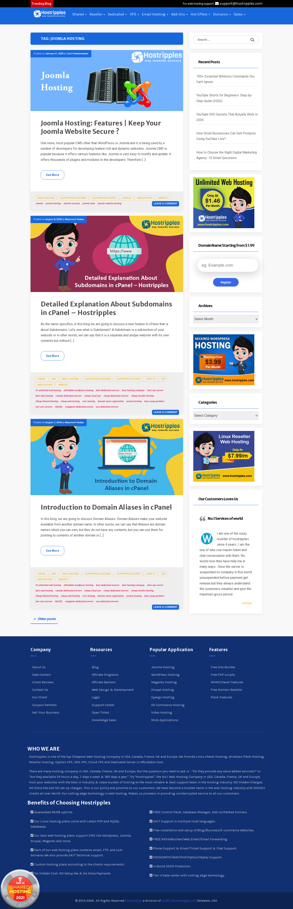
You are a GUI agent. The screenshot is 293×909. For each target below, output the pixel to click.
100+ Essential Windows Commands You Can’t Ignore (225, 79)
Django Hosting (162, 697)
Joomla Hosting (163, 667)
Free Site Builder (223, 667)
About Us (39, 667)
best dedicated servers (107, 390)
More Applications (164, 720)
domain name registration (110, 401)
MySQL (58, 406)
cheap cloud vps (92, 396)
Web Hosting (144, 198)
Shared (79, 14)
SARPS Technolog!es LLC (179, 900)
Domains (222, 14)
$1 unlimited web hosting (48, 390)
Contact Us (40, 690)
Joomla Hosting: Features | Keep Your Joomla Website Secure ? (101, 127)
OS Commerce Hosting (168, 705)
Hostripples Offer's (104, 198)
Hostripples (133, 900)
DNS (53, 379)
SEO (163, 379)
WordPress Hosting (165, 675)
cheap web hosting (70, 401)
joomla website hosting (109, 203)
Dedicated (117, 14)
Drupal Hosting (162, 690)
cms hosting (88, 401)
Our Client (39, 697)
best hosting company (133, 390)
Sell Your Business (45, 712)
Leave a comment (165, 203)
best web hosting (44, 396)
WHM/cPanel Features (227, 682)
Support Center (103, 705)
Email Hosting (155, 14)
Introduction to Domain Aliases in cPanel (106, 507)
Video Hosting (161, 712)
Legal (96, 697)
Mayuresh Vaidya (74, 219)
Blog (95, 667)
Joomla (126, 198)
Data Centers (41, 675)
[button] (50, 13)
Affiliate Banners (104, 682)
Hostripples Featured (73, 198)
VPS (134, 14)
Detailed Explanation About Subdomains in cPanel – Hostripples (106, 308)
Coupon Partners (44, 705)
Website (162, 198)
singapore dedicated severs (79, 406)
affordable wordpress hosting (78, 390)
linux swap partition (154, 401)
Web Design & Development (113, 690)
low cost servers (43, 406)
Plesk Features (221, 697)
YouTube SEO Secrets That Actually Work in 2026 (227, 117)
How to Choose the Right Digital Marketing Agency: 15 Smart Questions (226, 155)
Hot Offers (200, 14)
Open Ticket (100, 712)
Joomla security (71, 203)
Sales (239, 14)
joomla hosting (53, 203)
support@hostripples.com (238, 3)
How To (150, 379)
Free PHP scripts (223, 675)
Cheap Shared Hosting (46, 401)
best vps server (155, 390)
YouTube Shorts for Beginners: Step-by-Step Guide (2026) (224, 98)
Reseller (97, 14)
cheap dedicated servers (115, 396)
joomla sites (88, 203)
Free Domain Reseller (226, 690)
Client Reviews (43, 682)
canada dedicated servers (68, 396)
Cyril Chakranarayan (77, 53)
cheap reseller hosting (142, 396)
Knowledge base (104, 720)
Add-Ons (179, 14)
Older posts (47, 619)
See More (52, 175)
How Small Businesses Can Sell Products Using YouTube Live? (226, 136)
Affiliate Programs (105, 675)
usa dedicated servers (107, 406)
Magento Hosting (164, 682)
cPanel (41, 379)
